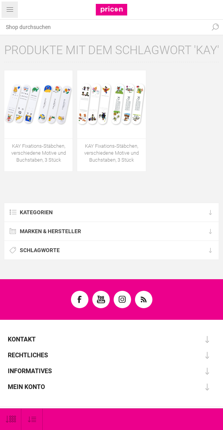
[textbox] (103, 27)
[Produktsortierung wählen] (32, 419)
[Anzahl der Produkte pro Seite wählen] (10, 419)
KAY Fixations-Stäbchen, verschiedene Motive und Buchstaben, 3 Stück (38, 153)
